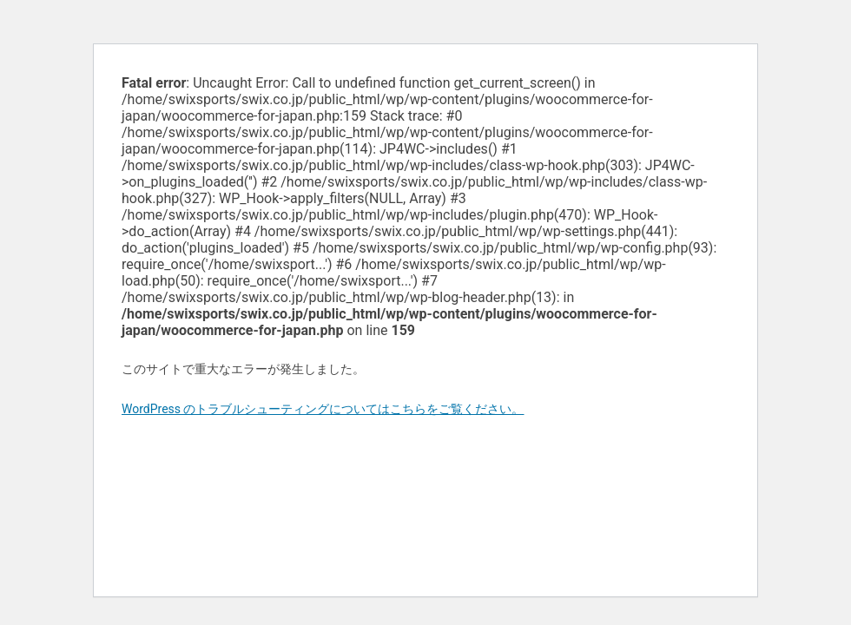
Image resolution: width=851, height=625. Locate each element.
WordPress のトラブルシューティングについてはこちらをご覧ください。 (323, 409)
